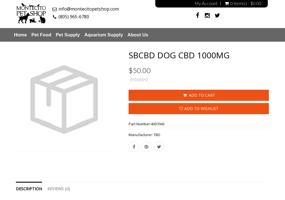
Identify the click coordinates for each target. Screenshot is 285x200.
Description (29, 188)
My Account (206, 3)
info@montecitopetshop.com (88, 9)
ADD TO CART (199, 95)
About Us (137, 35)
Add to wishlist (198, 108)
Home (20, 35)
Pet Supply (68, 35)
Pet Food (41, 35)
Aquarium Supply (103, 35)
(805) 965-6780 (73, 17)
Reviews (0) (58, 188)
